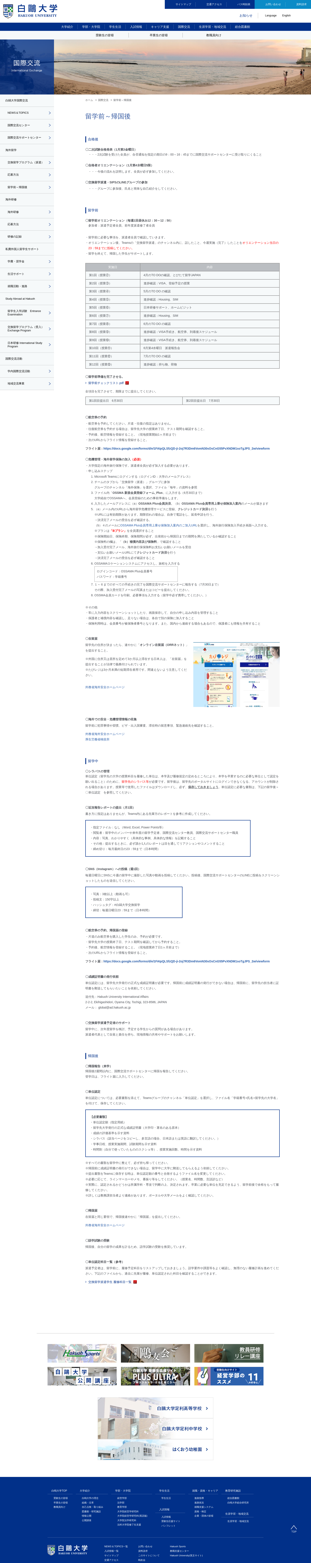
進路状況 (199, 1444)
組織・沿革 (88, 1444)
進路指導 (199, 1440)
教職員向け (59, 1448)
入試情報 (136, 26)
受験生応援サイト (170, 1463)
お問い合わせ (273, 4)
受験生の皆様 (61, 1440)
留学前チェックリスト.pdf (106, 383)
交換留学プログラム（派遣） (24, 166)
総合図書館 (242, 26)
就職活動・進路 (18, 296)
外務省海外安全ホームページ (105, 687)
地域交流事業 (17, 397)
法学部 (120, 1444)
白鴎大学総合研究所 (238, 1444)
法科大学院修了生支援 (129, 1466)
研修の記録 (15, 245)
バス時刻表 (243, 4)
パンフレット (168, 1467)
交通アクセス (214, 4)
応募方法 (14, 181)
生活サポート (17, 283)
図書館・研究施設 (91, 1453)
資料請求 (301, 4)
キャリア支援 (160, 26)
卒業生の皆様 (61, 1444)
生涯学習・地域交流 (212, 26)
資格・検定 (200, 1453)
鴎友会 (141, 1501)
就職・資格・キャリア (205, 1432)
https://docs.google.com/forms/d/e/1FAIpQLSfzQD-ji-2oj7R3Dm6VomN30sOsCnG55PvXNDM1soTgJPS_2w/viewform (186, 448)
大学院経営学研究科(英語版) (132, 1457)
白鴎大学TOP (59, 1432)
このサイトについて (149, 1497)
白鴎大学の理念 (90, 1440)
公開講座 (86, 1462)
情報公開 (86, 1457)
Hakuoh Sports (178, 1488)
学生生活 (115, 26)
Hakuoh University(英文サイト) (186, 1497)
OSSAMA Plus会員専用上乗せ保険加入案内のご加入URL (158, 525)
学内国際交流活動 (20, 384)
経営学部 (122, 1440)
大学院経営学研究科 (128, 1453)
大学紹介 (67, 26)
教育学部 (122, 1448)
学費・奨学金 (17, 270)
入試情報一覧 (111, 1492)
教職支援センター (179, 1492)
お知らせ (246, 15)
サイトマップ (183, 4)
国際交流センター (20, 126)
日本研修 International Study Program (27, 357)
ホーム (89, 100)
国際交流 (184, 26)
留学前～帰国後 (18, 194)
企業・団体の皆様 (203, 1457)
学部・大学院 (91, 26)
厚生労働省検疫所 (97, 739)
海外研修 (14, 219)
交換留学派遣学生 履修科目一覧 (110, 1282)
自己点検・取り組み (92, 1448)
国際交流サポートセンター (26, 139)
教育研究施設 (233, 1432)
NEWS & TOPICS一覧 (116, 1488)
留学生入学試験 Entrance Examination (26, 323)
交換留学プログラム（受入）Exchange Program (24, 340)
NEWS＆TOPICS (19, 113)
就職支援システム (203, 1448)
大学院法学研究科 (126, 1462)
